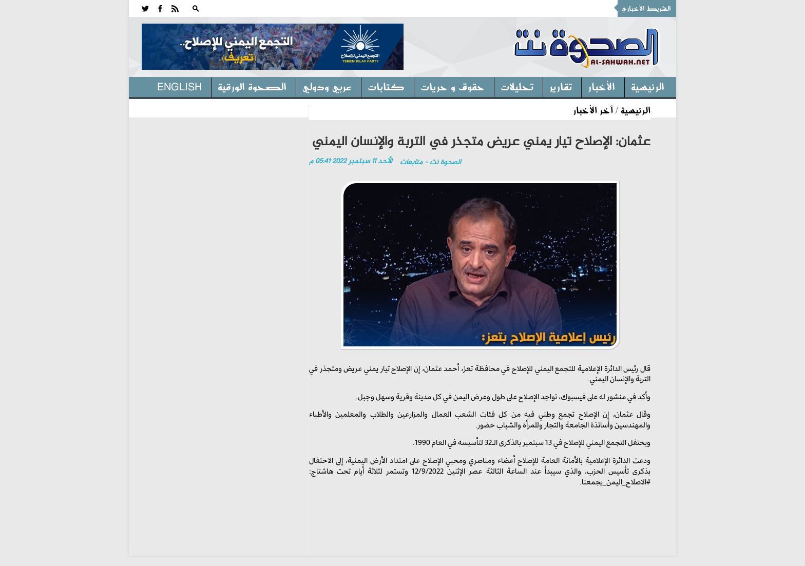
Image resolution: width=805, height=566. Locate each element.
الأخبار (601, 86)
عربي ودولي (327, 86)
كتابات (386, 86)
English (179, 86)
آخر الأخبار (593, 110)
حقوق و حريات (452, 86)
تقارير (560, 86)
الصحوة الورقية (252, 86)
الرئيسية (647, 86)
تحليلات (517, 86)
